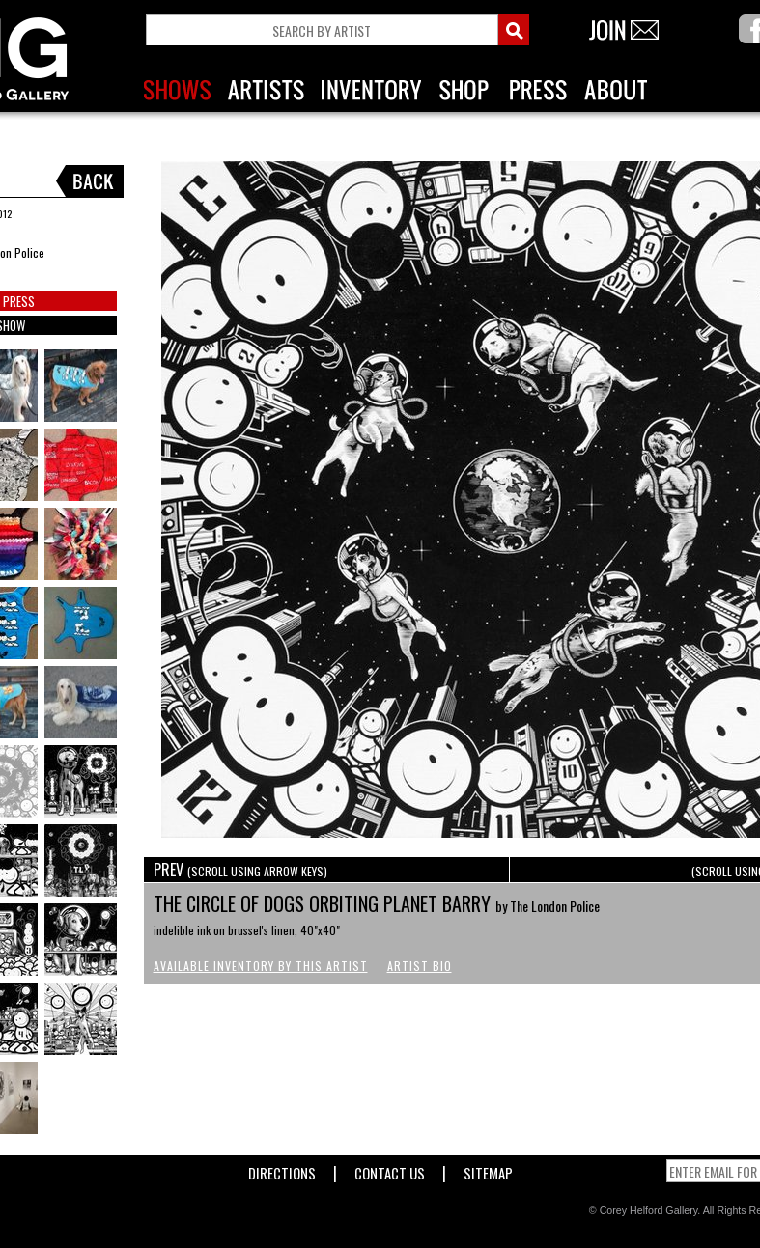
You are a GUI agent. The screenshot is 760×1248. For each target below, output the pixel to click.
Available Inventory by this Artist (261, 965)
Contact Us (389, 1169)
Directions (282, 1169)
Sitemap (488, 1169)
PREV (240, 869)
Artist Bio (419, 965)
